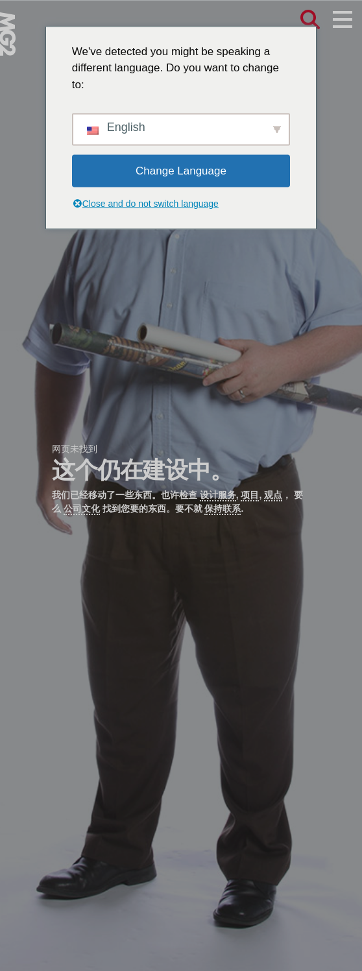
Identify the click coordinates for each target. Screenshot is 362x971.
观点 (273, 495)
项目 (250, 495)
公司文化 (82, 508)
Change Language (181, 171)
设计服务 (218, 495)
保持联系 (222, 508)
